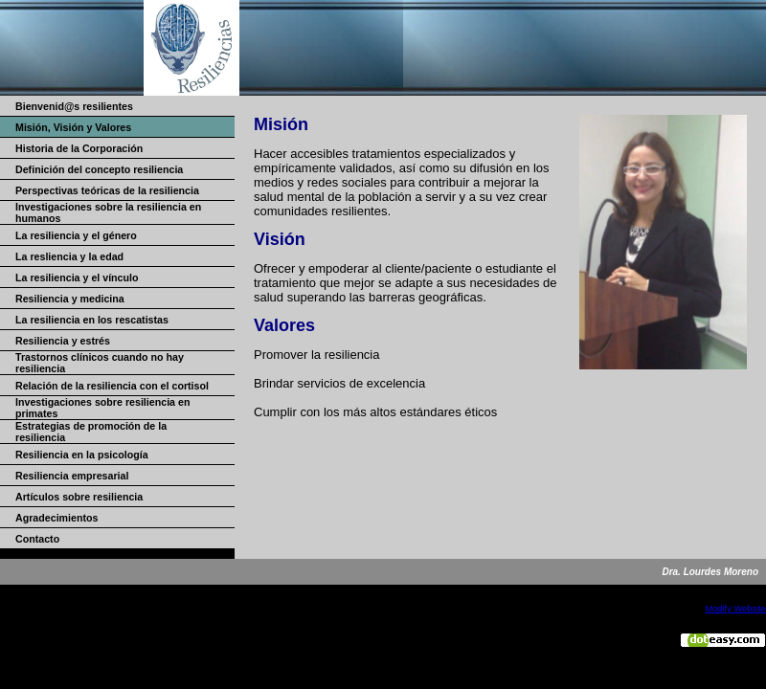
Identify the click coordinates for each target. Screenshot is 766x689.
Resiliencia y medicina (69, 298)
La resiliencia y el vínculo (77, 277)
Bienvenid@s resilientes (74, 106)
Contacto (37, 539)
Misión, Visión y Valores (73, 127)
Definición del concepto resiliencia (99, 169)
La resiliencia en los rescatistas (92, 319)
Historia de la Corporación (79, 148)
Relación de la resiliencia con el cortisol (112, 385)
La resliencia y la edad (69, 256)
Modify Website (735, 608)
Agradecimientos (56, 517)
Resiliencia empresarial (71, 475)
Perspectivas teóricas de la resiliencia (107, 190)
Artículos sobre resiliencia (79, 496)
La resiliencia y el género (76, 235)
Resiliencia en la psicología (81, 454)
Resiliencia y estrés (62, 340)
